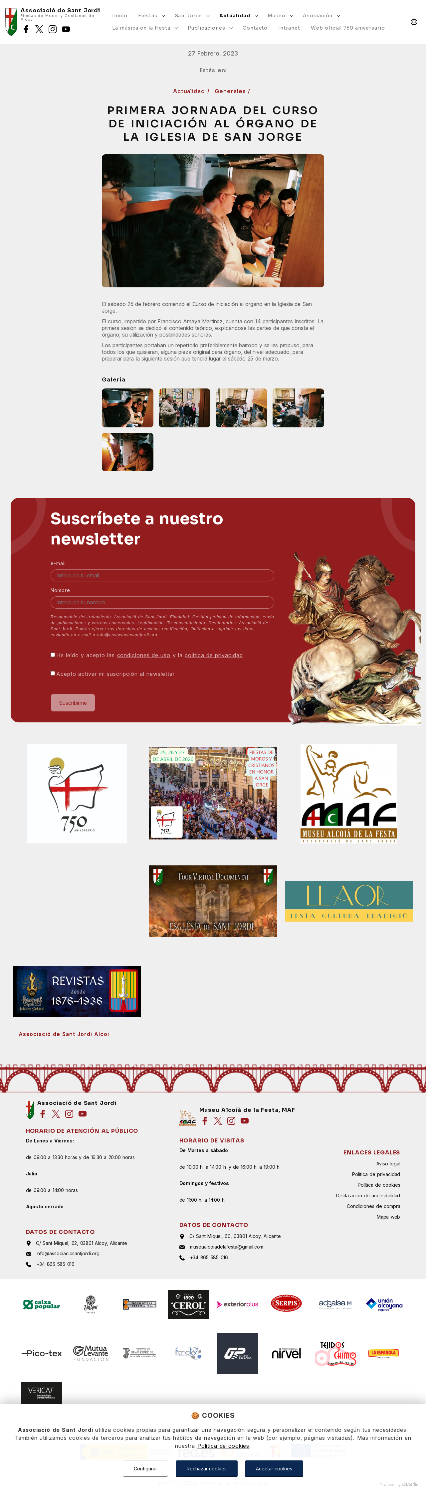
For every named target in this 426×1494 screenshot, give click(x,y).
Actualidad (190, 91)
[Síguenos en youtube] (66, 29)
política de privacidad (214, 655)
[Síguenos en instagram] (52, 29)
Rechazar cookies (207, 1468)
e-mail (58, 563)
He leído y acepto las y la (149, 655)
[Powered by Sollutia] (213, 1484)
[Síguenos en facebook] (26, 29)
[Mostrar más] (163, 16)
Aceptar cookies (274, 1468)
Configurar (145, 1468)
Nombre (60, 590)
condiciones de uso (144, 655)
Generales (231, 91)
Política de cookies (223, 1445)
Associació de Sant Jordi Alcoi (64, 1034)
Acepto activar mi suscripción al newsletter (115, 674)
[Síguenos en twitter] (39, 29)
